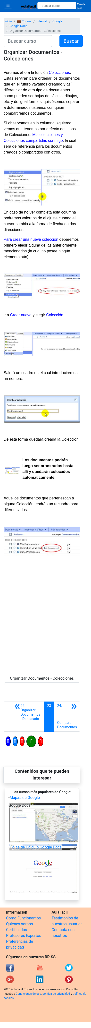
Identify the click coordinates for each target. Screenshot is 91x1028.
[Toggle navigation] (8, 5)
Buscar (71, 41)
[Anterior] (27, 717)
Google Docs (18, 26)
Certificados (16, 929)
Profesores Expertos (23, 935)
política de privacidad (56, 993)
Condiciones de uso (28, 993)
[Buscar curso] (56, 5)
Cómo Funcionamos (23, 918)
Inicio (8, 21)
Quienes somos (19, 924)
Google (57, 21)
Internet (42, 21)
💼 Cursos (24, 21)
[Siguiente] (67, 717)
